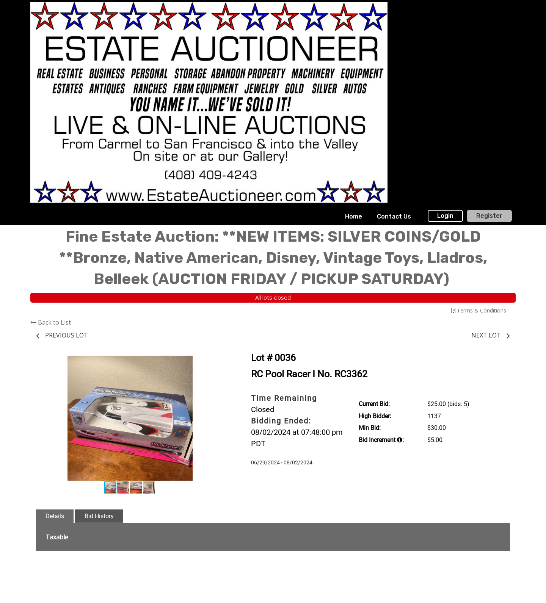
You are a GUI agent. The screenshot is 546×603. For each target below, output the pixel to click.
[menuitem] (353, 216)
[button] (217, 362)
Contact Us (394, 216)
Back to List (50, 322)
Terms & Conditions (478, 310)
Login (445, 215)
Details (55, 516)
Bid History (99, 516)
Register (489, 215)
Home (353, 216)
